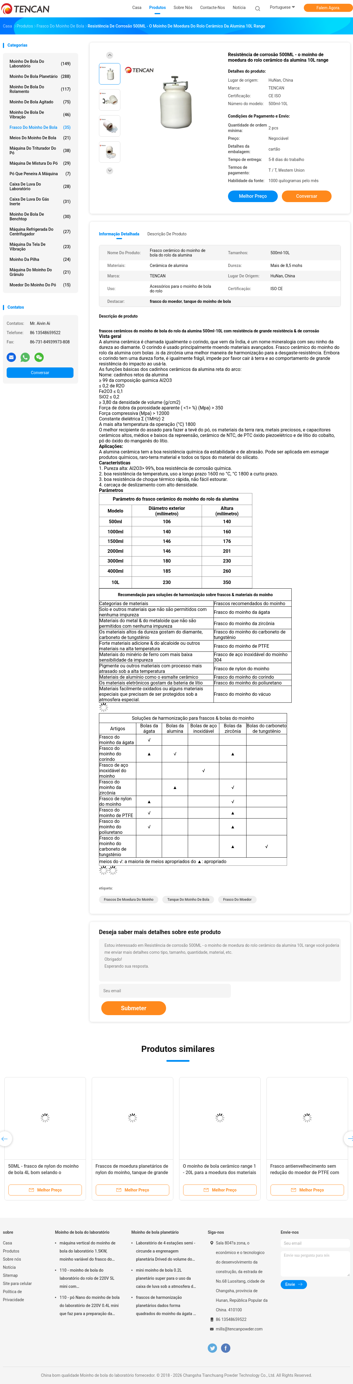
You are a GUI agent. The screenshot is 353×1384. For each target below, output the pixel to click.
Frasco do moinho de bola (40, 127)
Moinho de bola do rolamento (40, 89)
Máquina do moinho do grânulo (40, 272)
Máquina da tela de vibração (40, 246)
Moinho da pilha (40, 259)
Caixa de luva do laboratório (40, 186)
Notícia (9, 1267)
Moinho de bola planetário (40, 76)
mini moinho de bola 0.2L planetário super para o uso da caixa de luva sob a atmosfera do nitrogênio (166, 1279)
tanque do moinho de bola (188, 900)
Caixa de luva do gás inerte (40, 201)
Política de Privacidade (13, 1295)
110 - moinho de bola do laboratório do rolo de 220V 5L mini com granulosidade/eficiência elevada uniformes (89, 1279)
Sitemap (10, 1275)
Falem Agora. (328, 8)
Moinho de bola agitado (40, 102)
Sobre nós (12, 1259)
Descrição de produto (166, 234)
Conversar (40, 372)
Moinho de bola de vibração (40, 114)
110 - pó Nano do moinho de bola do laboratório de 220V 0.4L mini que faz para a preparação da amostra (89, 1306)
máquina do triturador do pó (40, 150)
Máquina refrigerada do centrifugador (40, 231)
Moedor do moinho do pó (40, 285)
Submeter (133, 1008)
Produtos (11, 1251)
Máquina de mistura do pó (40, 163)
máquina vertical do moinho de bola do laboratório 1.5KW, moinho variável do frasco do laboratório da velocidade (87, 1252)
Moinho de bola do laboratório (40, 63)
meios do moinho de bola (40, 138)
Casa (7, 1243)
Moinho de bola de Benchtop (40, 216)
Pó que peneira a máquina (40, 174)
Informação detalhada (119, 234)
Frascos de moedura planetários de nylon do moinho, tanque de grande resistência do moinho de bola (131, 1172)
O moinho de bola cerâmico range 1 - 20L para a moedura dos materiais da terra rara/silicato (219, 1172)
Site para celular (17, 1283)
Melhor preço (253, 196)
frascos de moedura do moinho (128, 900)
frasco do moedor (237, 900)
